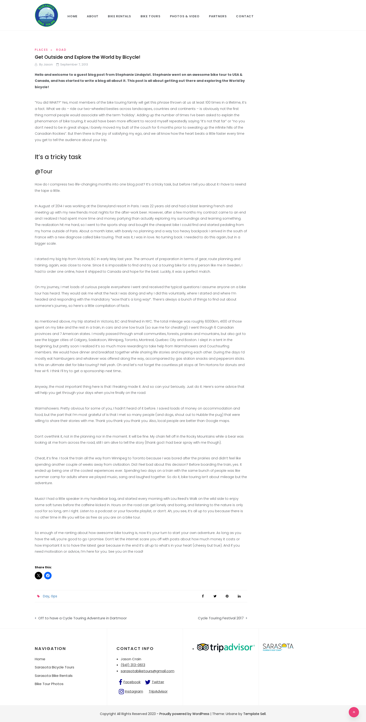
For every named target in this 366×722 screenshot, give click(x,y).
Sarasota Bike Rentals (54, 675)
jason (48, 64)
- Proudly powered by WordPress (183, 713)
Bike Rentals (119, 16)
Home (72, 16)
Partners (218, 16)
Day (46, 596)
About (93, 16)
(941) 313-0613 (133, 664)
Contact (245, 16)
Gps (54, 596)
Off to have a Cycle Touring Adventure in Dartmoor (82, 618)
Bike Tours (151, 16)
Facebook (132, 681)
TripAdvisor (158, 691)
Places (41, 50)
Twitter (158, 681)
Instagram (134, 691)
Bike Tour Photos (49, 683)
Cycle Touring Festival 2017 (221, 618)
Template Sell (254, 713)
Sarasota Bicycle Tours (54, 667)
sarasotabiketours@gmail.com (147, 670)
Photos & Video (185, 16)
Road (61, 50)
